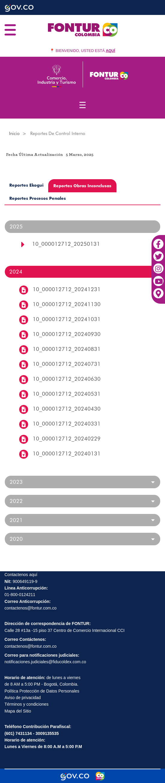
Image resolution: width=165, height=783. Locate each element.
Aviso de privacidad (22, 697)
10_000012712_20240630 (67, 379)
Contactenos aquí (20, 574)
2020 (16, 539)
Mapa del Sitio (17, 711)
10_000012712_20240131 (67, 453)
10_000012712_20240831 (67, 349)
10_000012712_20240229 (67, 438)
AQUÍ (110, 51)
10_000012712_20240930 (67, 334)
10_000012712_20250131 (66, 244)
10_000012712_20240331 (67, 423)
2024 (15, 271)
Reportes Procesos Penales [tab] (37, 198)
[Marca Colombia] (100, 776)
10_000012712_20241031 (67, 319)
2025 (16, 226)
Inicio (14, 133)
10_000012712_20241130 (67, 304)
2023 (16, 482)
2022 (16, 501)
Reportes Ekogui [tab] (26, 185)
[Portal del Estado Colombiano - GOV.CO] (75, 776)
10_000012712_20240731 (67, 364)
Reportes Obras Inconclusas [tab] (82, 185)
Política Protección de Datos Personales (41, 691)
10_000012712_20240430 (67, 409)
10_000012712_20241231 (67, 289)
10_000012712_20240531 (67, 394)
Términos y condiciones (26, 704)
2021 (16, 520)
